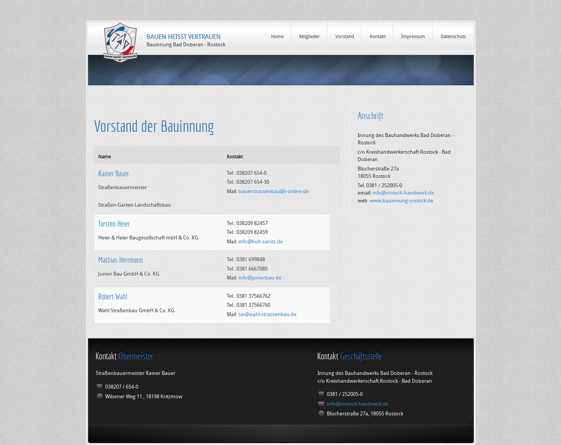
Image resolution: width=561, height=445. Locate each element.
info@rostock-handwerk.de (403, 193)
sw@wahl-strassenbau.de (267, 314)
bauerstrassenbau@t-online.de (273, 191)
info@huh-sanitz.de (260, 241)
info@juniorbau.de (259, 278)
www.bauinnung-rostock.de (401, 201)
